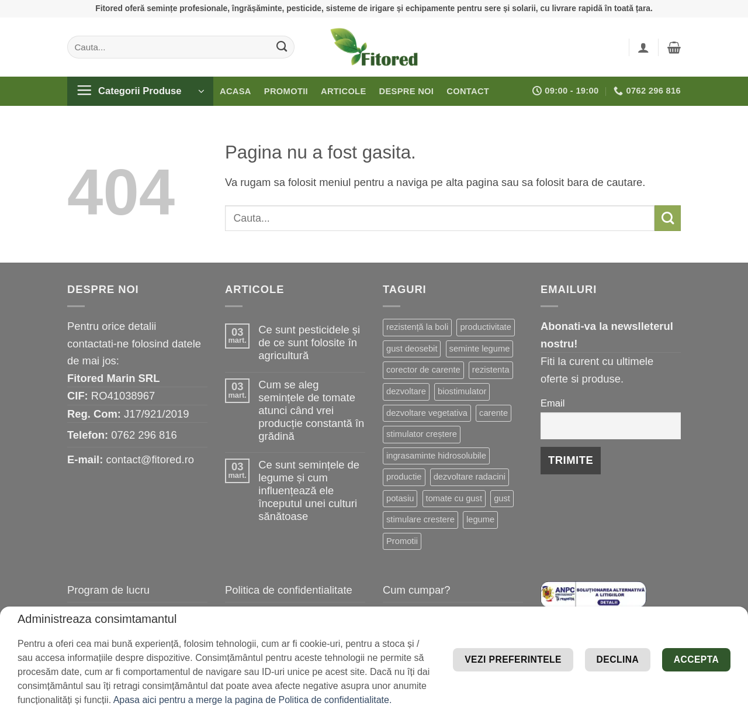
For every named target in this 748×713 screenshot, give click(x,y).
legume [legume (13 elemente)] (480, 519)
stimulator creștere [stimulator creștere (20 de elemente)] (421, 434)
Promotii (286, 91)
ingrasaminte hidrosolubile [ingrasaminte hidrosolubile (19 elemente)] (436, 455)
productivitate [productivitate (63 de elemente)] (485, 327)
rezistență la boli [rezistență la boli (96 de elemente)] (417, 327)
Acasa (235, 91)
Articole (343, 91)
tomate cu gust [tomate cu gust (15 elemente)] (454, 498)
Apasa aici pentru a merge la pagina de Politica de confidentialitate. (252, 700)
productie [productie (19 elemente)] (404, 476)
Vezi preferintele (659, 642)
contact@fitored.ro (150, 459)
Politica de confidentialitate (288, 590)
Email (553, 403)
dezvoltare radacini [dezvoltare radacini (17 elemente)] (469, 476)
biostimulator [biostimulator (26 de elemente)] (462, 391)
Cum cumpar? (417, 590)
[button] (643, 47)
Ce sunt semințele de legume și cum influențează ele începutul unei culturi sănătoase (308, 490)
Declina (590, 677)
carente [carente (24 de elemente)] (493, 413)
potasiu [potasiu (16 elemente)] (400, 498)
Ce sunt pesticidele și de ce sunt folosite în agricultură (309, 342)
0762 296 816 (144, 435)
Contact (467, 91)
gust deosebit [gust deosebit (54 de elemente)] (411, 348)
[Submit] (282, 47)
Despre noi (406, 91)
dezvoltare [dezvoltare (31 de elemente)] (406, 391)
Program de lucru (108, 590)
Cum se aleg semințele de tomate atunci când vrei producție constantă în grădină (311, 410)
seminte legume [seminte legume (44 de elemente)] (479, 348)
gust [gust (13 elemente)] (502, 498)
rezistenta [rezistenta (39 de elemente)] (491, 369)
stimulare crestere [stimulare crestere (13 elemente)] (420, 519)
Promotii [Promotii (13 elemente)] (402, 541)
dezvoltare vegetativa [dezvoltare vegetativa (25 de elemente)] (427, 413)
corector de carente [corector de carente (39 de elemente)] (423, 369)
